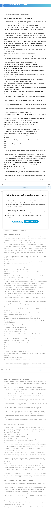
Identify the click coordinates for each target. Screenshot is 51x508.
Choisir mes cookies (18, 39)
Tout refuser (25, 42)
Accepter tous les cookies (31, 39)
